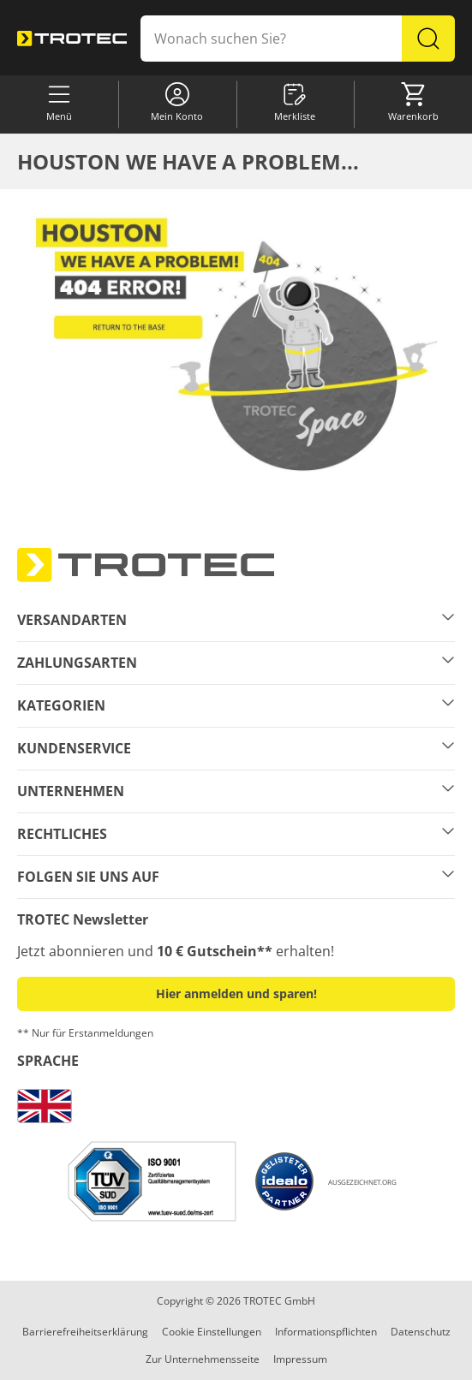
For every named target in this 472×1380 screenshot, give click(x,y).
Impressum (300, 1359)
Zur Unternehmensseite (203, 1359)
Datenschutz (421, 1331)
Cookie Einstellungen (211, 1331)
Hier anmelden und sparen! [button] (236, 993)
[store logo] (72, 38)
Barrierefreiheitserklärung (85, 1331)
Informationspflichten (326, 1331)
